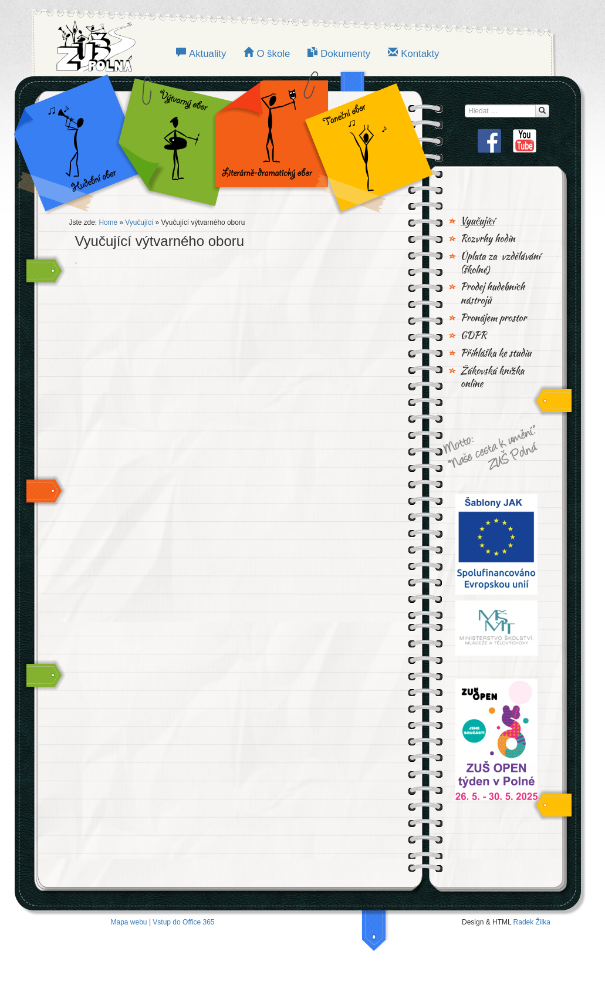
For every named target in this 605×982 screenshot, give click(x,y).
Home (108, 222)
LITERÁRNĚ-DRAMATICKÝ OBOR (268, 141)
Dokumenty (345, 53)
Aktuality (207, 53)
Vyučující (139, 222)
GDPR (473, 335)
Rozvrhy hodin (488, 238)
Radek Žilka (531, 922)
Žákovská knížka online (493, 378)
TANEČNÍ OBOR (363, 141)
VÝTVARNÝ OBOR (174, 141)
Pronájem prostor (493, 318)
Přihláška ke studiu (496, 353)
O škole (273, 53)
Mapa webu (129, 922)
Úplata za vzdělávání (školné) (500, 263)
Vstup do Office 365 (183, 922)
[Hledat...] (542, 110)
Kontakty (420, 53)
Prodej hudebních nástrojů (493, 294)
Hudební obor (86, 141)
